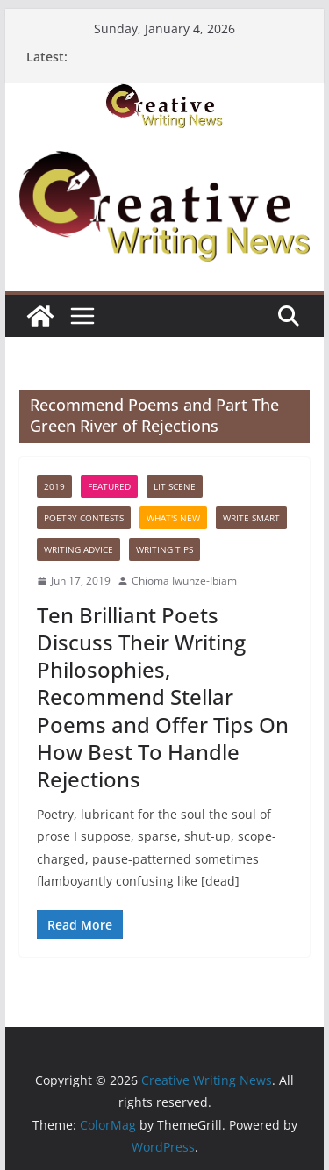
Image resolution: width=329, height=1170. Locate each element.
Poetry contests (84, 518)
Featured (109, 486)
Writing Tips (164, 549)
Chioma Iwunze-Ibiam (184, 580)
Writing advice (78, 549)
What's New (173, 518)
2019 (54, 486)
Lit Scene (175, 486)
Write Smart (251, 518)
